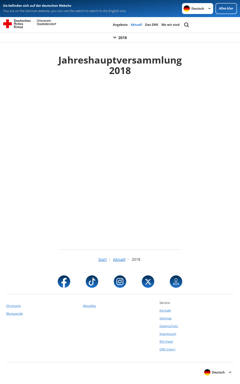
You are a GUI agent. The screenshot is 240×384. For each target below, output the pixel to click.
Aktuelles (89, 306)
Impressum (167, 334)
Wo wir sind (170, 25)
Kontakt (165, 310)
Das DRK (151, 25)
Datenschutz (168, 326)
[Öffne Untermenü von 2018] (120, 37)
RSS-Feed (166, 341)
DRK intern (167, 349)
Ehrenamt (13, 306)
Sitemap (165, 318)
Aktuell (136, 25)
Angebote (120, 25)
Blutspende (14, 314)
